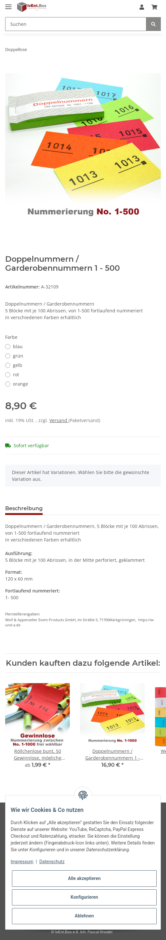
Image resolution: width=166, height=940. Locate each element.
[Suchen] (75, 24)
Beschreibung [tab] (24, 508)
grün (18, 356)
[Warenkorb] (154, 7)
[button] (142, 7)
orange (20, 384)
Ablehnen (84, 915)
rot (16, 374)
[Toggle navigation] (8, 4)
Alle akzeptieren (84, 878)
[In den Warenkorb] (10, 69)
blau (18, 346)
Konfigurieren (84, 897)
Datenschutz (52, 861)
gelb (17, 365)
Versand (58, 420)
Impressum (22, 861)
